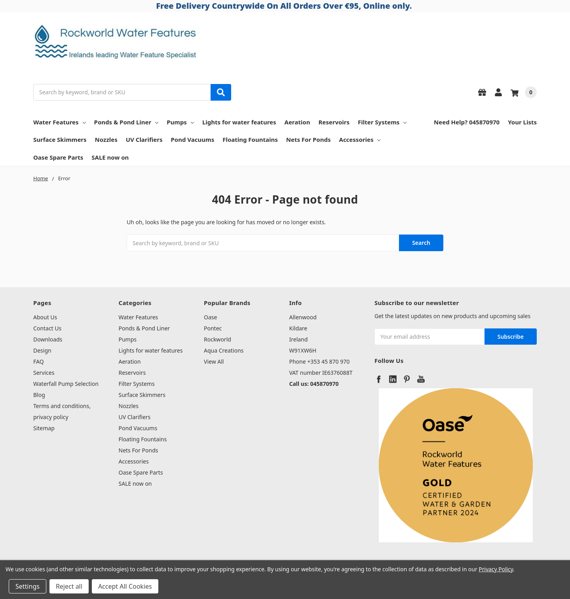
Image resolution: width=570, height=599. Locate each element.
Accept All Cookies (125, 586)
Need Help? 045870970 (467, 122)
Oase (210, 317)
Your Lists (522, 122)
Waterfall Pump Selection (66, 383)
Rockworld (217, 339)
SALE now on (110, 157)
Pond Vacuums (193, 139)
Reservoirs (334, 122)
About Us (45, 317)
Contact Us (47, 328)
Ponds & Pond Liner (126, 122)
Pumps (180, 122)
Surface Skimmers (60, 139)
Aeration (297, 122)
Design (42, 350)
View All (214, 361)
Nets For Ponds (308, 139)
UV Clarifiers (144, 139)
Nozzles (106, 139)
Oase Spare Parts (58, 157)
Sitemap (44, 428)
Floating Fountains (250, 139)
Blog (39, 395)
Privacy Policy (496, 569)
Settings (27, 586)
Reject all (69, 586)
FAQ (38, 361)
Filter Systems (382, 122)
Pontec (213, 328)
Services (43, 372)
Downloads (47, 339)
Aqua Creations (223, 350)
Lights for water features (239, 122)
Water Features (59, 122)
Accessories (360, 139)
